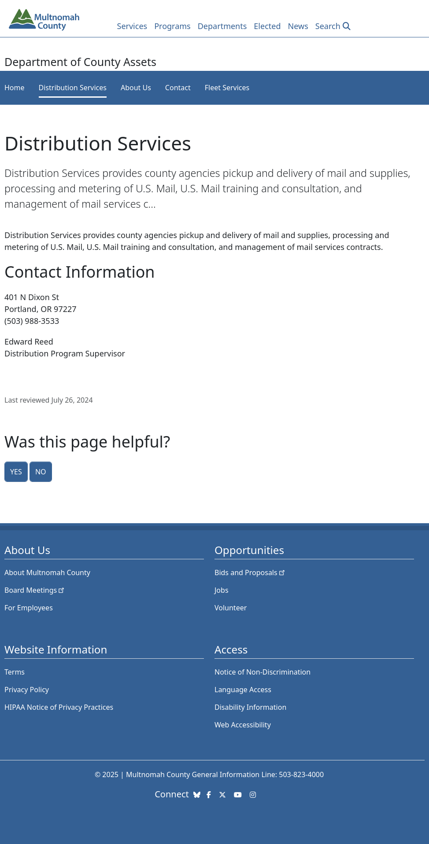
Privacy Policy (26, 689)
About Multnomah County (47, 572)
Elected (267, 26)
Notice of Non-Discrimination (262, 672)
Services (132, 26)
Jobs (221, 590)
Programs (172, 26)
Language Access (242, 689)
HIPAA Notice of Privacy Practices (58, 707)
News (298, 26)
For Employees (28, 608)
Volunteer (230, 608)
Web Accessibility (242, 725)
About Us (136, 87)
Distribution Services (73, 87)
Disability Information (250, 707)
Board (35, 590)
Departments (222, 26)
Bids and (250, 572)
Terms (14, 672)
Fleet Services (227, 87)
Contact (178, 87)
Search (327, 26)
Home (14, 87)
